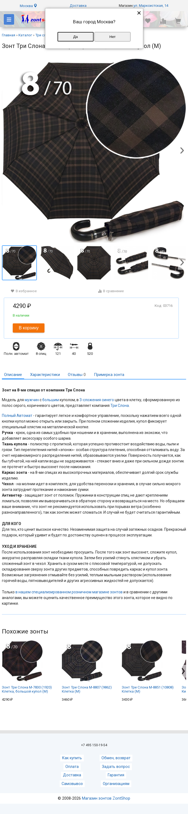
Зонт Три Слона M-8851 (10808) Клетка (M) (148, 667)
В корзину (29, 328)
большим (50, 400)
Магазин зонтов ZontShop (106, 798)
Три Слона (119, 405)
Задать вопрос (116, 766)
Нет (112, 37)
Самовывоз (72, 783)
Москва (28, 6)
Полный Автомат (17, 415)
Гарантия (116, 775)
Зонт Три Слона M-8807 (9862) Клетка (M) (87, 667)
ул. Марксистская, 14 (150, 6)
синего (108, 400)
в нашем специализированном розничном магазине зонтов (69, 592)
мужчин (32, 400)
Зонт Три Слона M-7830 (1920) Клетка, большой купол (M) (27, 667)
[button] (182, 151)
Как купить (72, 758)
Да (75, 37)
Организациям (116, 783)
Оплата (72, 766)
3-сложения (90, 400)
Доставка (78, 6)
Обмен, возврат (115, 758)
